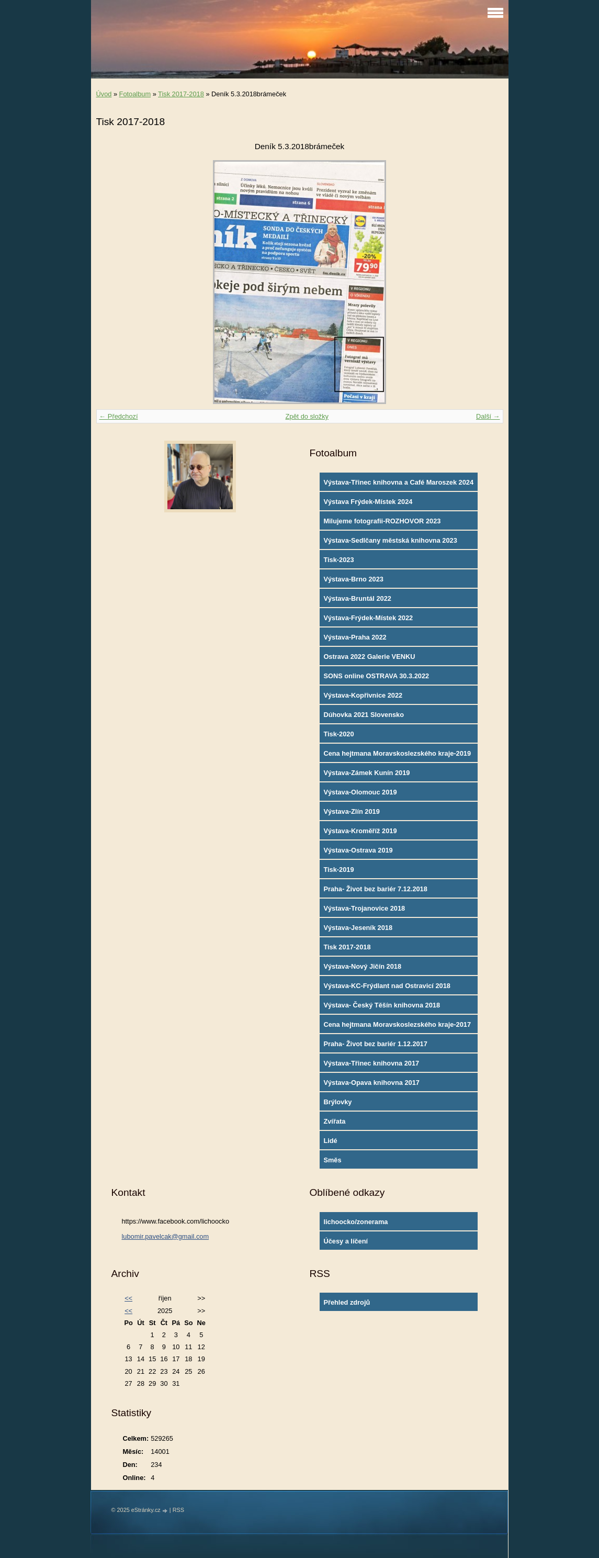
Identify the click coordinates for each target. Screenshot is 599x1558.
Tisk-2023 (338, 560)
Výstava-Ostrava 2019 (357, 850)
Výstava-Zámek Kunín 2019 (366, 773)
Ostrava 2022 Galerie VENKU (369, 656)
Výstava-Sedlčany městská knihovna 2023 (390, 540)
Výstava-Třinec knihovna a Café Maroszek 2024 (398, 482)
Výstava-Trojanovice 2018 (364, 908)
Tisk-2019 (338, 869)
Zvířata (334, 1121)
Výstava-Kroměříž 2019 (360, 831)
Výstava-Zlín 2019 (351, 811)
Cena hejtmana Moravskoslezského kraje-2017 (397, 1024)
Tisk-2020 (338, 734)
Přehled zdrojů (346, 1302)
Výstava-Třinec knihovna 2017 (371, 1063)
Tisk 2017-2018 (181, 94)
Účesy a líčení (345, 1241)
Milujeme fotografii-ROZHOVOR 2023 (381, 521)
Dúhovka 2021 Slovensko (363, 715)
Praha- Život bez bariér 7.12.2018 (375, 889)
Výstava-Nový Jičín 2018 (362, 966)
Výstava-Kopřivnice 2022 (362, 695)
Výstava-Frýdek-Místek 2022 (368, 618)
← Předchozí (118, 416)
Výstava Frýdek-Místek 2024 (367, 502)
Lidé (330, 1141)
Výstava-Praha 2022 (354, 637)
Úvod (104, 94)
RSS (178, 1510)
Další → (488, 416)
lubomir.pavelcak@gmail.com (165, 1236)
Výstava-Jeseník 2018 (357, 928)
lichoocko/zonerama (355, 1222)
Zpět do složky (307, 416)
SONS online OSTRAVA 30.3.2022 (376, 676)
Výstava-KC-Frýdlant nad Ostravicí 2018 (386, 986)
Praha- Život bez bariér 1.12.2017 (375, 1044)
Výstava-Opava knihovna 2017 (371, 1082)
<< (128, 1298)
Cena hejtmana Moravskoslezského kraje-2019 (397, 753)
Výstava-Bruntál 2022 (357, 598)
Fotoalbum (135, 94)
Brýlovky (337, 1102)
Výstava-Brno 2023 (353, 579)
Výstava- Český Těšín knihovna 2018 (381, 1005)
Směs (332, 1160)
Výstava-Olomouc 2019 (360, 792)
